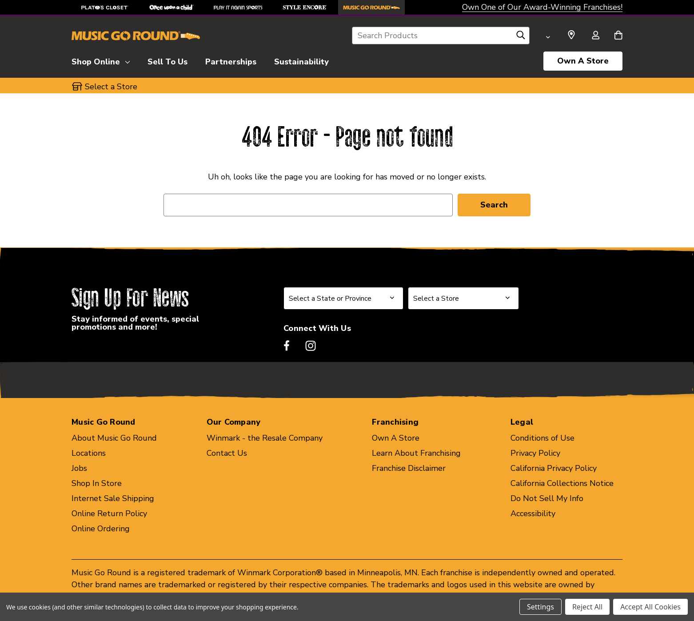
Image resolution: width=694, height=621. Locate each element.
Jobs (79, 468)
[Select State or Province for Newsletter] (343, 298)
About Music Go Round (114, 438)
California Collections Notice (562, 483)
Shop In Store (97, 483)
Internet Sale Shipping (113, 498)
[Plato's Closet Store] (105, 7)
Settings (540, 607)
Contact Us (227, 453)
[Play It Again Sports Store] (238, 7)
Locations (89, 453)
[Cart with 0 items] (618, 36)
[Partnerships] (230, 60)
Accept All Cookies (650, 607)
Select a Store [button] (111, 86)
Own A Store (583, 61)
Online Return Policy (109, 513)
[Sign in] (595, 36)
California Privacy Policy (554, 468)
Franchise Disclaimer (409, 468)
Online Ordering (101, 528)
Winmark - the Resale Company (265, 438)
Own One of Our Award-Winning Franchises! (542, 7)
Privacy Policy (535, 453)
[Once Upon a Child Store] (171, 7)
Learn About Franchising (416, 453)
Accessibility (533, 513)
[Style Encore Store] (304, 7)
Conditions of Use (542, 438)
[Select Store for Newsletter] (463, 298)
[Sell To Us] (167, 60)
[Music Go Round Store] (371, 7)
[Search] (521, 37)
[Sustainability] (301, 60)
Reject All (587, 607)
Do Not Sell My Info (547, 498)
